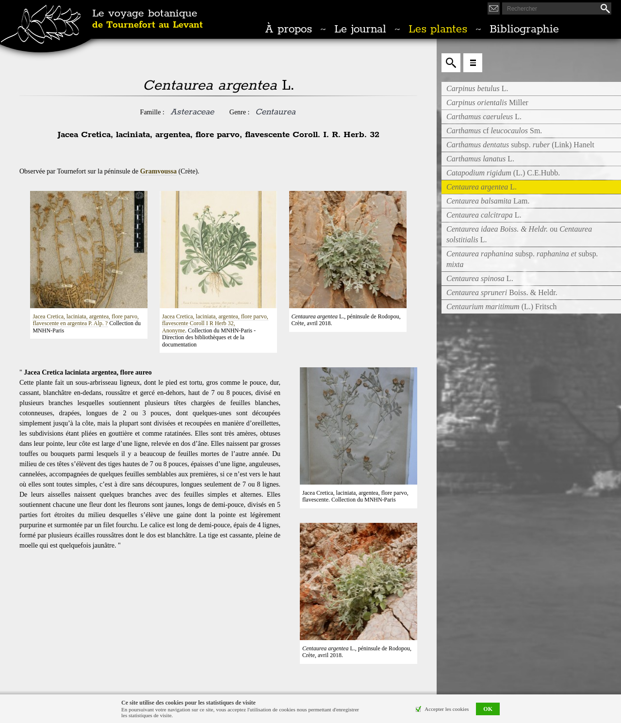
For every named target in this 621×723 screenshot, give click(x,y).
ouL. (519, 234)
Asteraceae (192, 112)
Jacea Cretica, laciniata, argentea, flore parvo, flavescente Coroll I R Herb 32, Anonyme (215, 323)
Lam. (487, 201)
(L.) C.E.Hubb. (503, 173)
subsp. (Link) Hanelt (520, 145)
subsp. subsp (522, 259)
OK (487, 709)
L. (477, 88)
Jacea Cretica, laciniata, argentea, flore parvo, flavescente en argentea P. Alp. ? (86, 320)
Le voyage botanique (147, 19)
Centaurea (275, 112)
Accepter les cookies (447, 709)
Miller (487, 102)
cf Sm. (494, 130)
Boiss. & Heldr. (501, 292)
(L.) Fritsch (501, 306)
